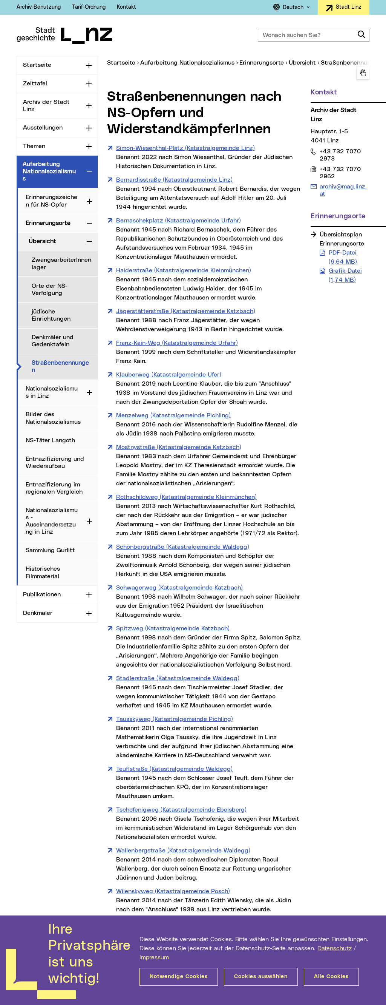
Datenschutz (334, 948)
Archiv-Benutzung (39, 7)
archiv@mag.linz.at (343, 190)
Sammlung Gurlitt (50, 550)
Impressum (154, 957)
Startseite (37, 65)
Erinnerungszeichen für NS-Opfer (51, 200)
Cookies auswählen (261, 976)
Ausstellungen (43, 128)
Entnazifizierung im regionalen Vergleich (54, 488)
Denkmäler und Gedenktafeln (53, 340)
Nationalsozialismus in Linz (52, 392)
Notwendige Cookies (179, 976)
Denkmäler (37, 613)
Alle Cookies (331, 976)
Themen (34, 146)
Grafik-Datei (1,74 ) (345, 275)
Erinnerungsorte (48, 223)
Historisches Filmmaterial (43, 572)
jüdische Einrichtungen (51, 315)
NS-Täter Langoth (50, 440)
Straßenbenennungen (64, 366)
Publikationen (42, 594)
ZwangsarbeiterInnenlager (61, 263)
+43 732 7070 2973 (340, 155)
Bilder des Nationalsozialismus (53, 418)
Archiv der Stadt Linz (46, 105)
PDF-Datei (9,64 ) (343, 257)
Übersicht (42, 241)
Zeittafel (35, 83)
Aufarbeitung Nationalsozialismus (49, 171)
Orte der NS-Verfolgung (49, 289)
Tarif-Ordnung (89, 7)
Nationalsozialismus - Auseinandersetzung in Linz (52, 521)
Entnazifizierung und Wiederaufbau (55, 462)
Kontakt (126, 7)
